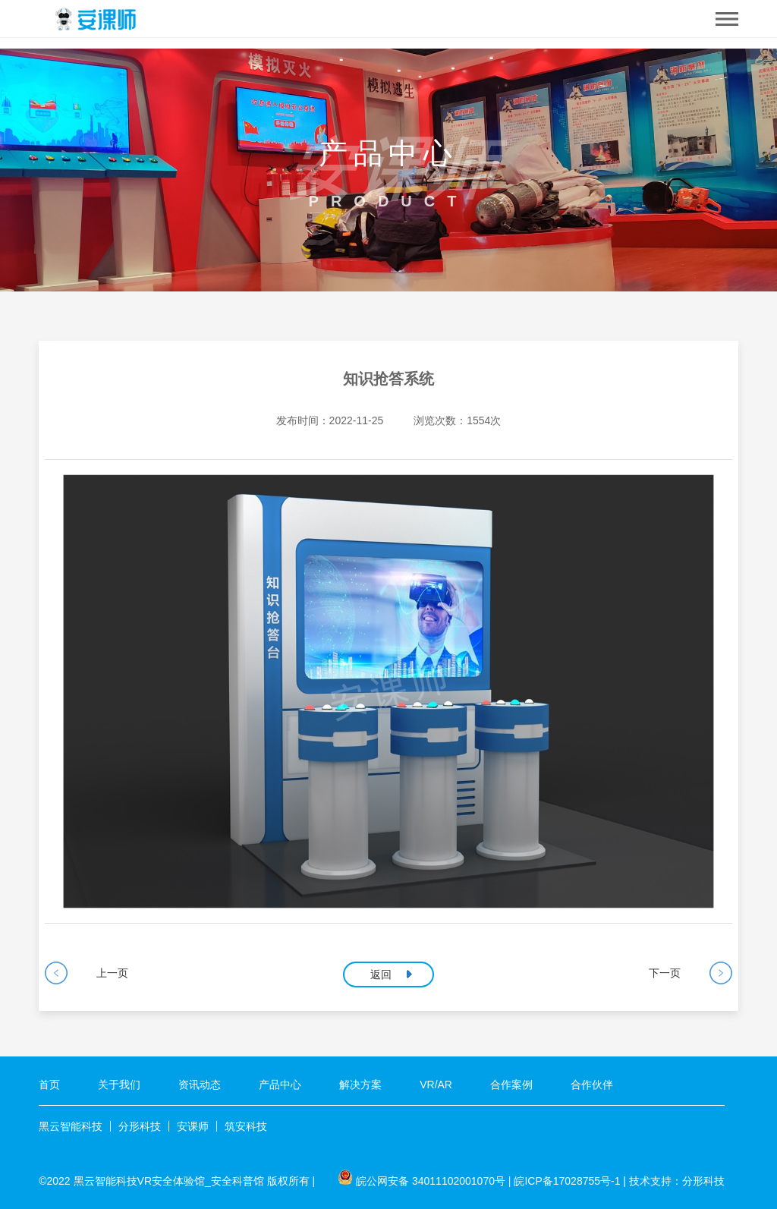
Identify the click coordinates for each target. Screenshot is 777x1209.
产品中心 (280, 1084)
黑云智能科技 (70, 1126)
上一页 (112, 973)
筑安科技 (246, 1126)
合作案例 (511, 1084)
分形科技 (139, 1126)
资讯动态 (199, 1084)
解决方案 (360, 1084)
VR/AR (436, 1084)
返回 (381, 974)
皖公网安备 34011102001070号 (430, 1181)
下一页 (665, 973)
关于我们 (119, 1084)
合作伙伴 (592, 1084)
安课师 (193, 1126)
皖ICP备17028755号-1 (567, 1181)
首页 (49, 1084)
